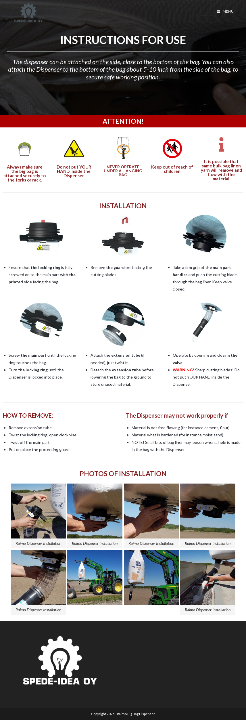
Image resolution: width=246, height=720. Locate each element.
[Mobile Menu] (225, 11)
